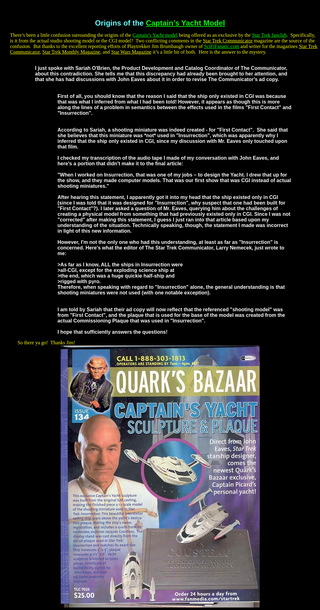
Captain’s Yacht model (155, 35)
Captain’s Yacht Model (185, 23)
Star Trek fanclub (269, 35)
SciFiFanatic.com (221, 46)
